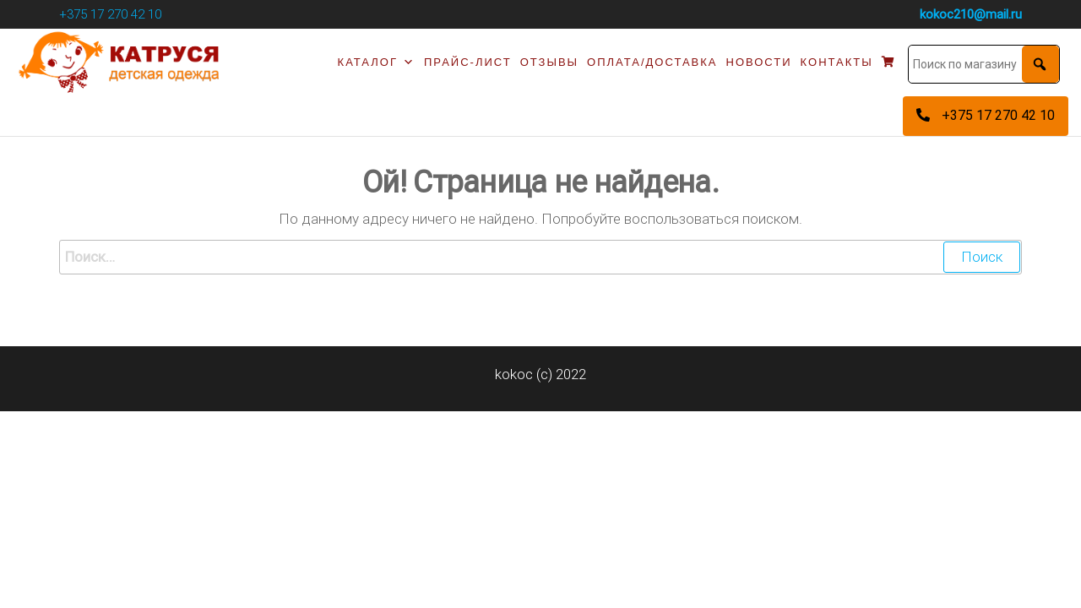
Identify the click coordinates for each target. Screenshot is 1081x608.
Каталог (377, 62)
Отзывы (549, 62)
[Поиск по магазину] (984, 64)
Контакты (837, 62)
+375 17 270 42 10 (110, 14)
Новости (759, 62)
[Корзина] (888, 62)
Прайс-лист (468, 62)
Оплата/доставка (652, 62)
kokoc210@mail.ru (971, 14)
